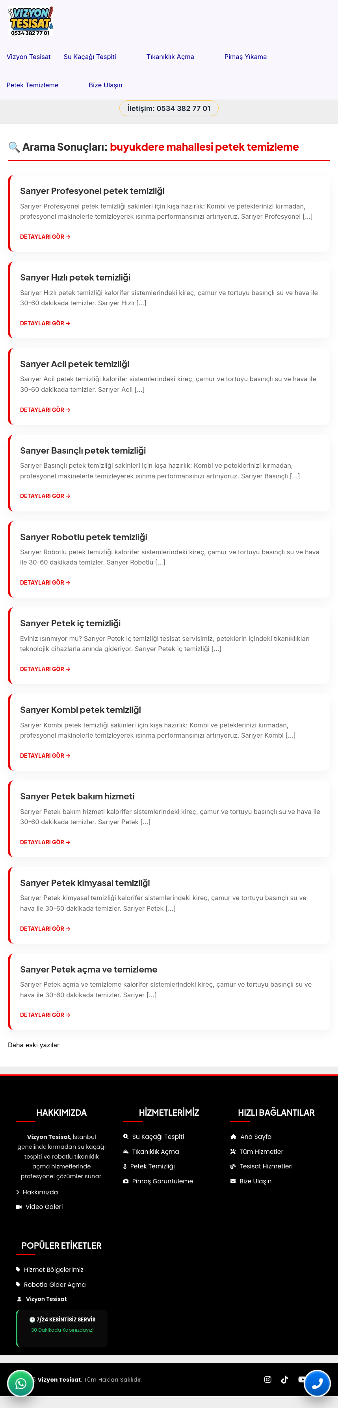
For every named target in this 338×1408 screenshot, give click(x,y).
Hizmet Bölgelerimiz (54, 1270)
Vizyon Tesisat (28, 57)
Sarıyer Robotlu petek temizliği (83, 536)
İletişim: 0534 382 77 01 (169, 108)
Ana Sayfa (255, 1137)
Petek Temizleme (41, 85)
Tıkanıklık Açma (179, 56)
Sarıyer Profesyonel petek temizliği (92, 190)
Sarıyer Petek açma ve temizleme (89, 968)
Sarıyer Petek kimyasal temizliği (85, 882)
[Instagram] (267, 1379)
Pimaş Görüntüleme (162, 1181)
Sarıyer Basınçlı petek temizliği (83, 450)
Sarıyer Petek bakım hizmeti (77, 795)
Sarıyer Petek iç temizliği (70, 622)
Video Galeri (44, 1207)
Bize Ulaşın (105, 85)
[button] (125, 56)
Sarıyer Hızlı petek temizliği (75, 276)
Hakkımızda (40, 1192)
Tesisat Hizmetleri (266, 1166)
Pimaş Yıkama (254, 56)
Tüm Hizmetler (261, 1152)
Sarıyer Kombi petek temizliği (80, 709)
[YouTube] (302, 1379)
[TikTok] (284, 1379)
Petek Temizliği (152, 1166)
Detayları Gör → (45, 236)
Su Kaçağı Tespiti (98, 56)
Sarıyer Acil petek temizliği (74, 363)
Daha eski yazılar (33, 1045)
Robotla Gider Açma (55, 1285)
